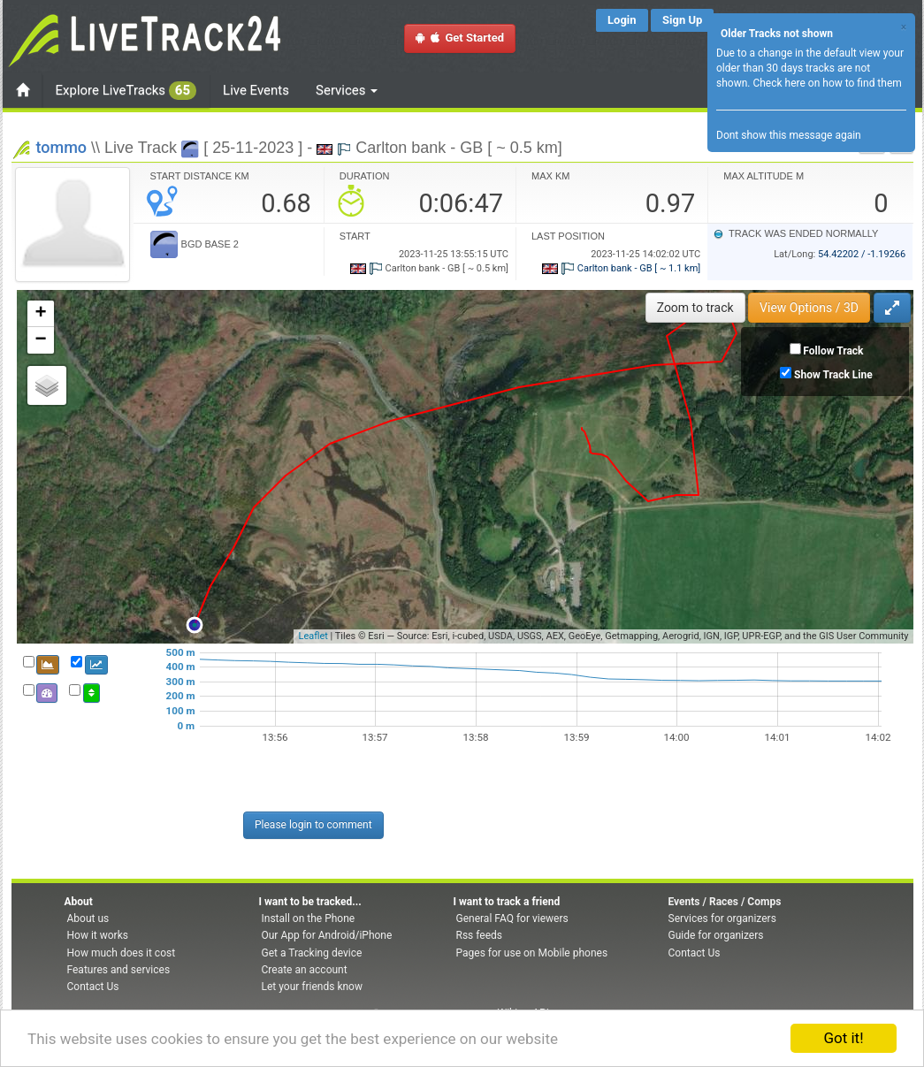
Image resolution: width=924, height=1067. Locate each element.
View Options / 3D (809, 308)
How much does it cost (121, 953)
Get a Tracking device (312, 953)
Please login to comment (313, 825)
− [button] (40, 340)
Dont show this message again (788, 135)
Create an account (304, 970)
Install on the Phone (308, 918)
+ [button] (40, 314)
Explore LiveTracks (126, 90)
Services (347, 90)
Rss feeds (479, 935)
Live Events (256, 90)
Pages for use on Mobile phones (532, 953)
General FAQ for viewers (512, 918)
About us (88, 918)
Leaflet (312, 636)
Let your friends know (312, 986)
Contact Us (93, 986)
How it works (97, 935)
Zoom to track (695, 308)
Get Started (460, 37)
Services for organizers (722, 918)
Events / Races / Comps (725, 902)
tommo (62, 147)
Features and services (119, 970)
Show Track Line (833, 375)
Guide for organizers (716, 935)
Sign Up (682, 20)
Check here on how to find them (826, 83)
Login (622, 20)
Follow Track (833, 351)
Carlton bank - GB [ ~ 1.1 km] (621, 268)
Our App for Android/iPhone (327, 935)
